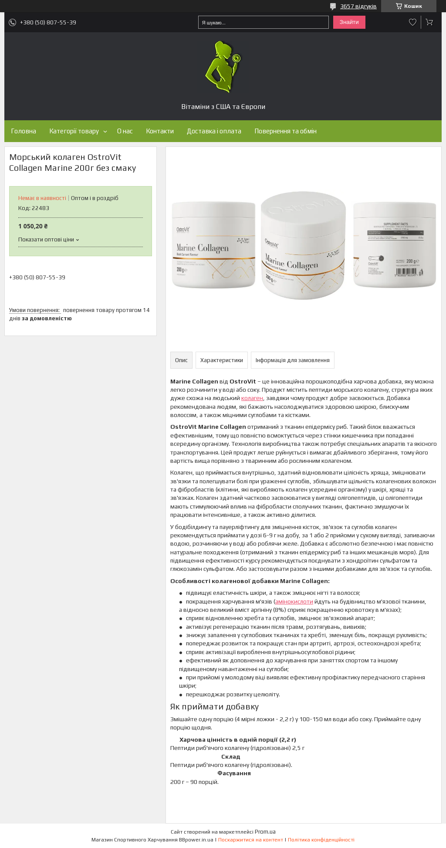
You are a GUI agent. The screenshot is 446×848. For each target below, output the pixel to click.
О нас (125, 131)
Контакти (160, 131)
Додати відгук (413, 22)
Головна (23, 131)
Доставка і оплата (214, 131)
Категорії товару (74, 131)
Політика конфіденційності (321, 840)
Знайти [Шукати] (349, 22)
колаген (252, 397)
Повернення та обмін (285, 131)
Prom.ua (265, 831)
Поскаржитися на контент (250, 840)
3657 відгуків (358, 6)
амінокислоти (294, 601)
